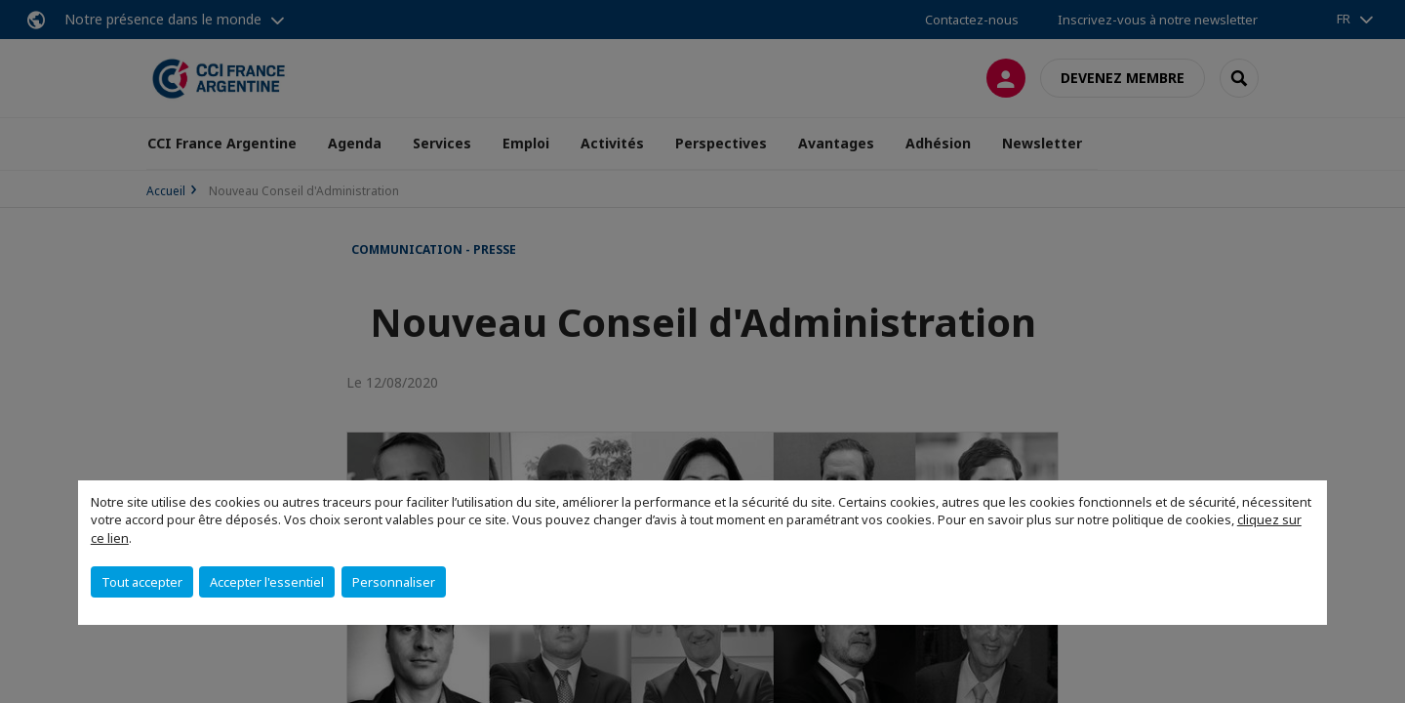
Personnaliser (393, 582)
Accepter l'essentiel (267, 582)
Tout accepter (141, 582)
